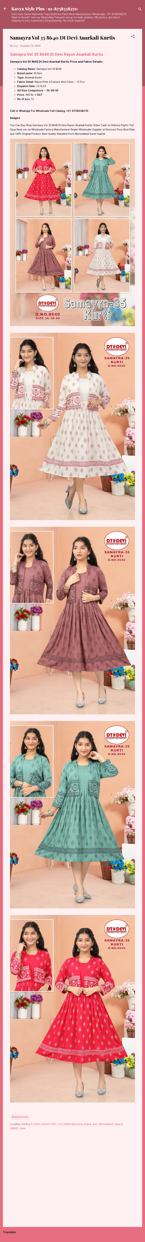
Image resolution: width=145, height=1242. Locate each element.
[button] (133, 37)
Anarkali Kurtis (20, 1117)
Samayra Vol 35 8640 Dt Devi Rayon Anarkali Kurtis (56, 54)
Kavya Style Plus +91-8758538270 (44, 8)
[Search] (140, 9)
